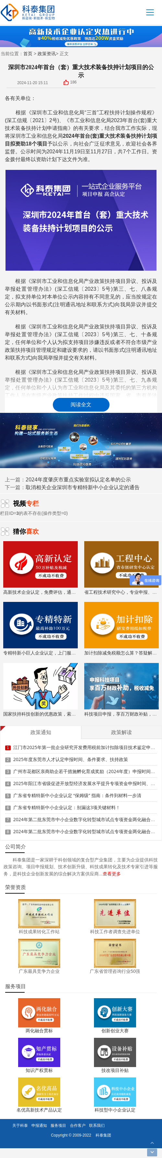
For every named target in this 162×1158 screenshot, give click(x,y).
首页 (27, 53)
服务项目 (58, 1125)
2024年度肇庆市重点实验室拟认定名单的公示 (78, 479)
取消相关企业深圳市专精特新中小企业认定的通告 (83, 487)
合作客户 (78, 1125)
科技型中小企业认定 (115, 1110)
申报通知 (39, 1125)
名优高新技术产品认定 (39, 1110)
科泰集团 (103, 1135)
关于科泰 (20, 1125)
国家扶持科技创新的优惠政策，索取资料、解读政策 (55, 690)
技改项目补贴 (115, 1070)
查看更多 (112, 874)
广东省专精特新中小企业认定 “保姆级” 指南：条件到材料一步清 (77, 789)
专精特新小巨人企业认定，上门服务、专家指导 (50, 629)
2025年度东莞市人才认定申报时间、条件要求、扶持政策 (70, 753)
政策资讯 (47, 53)
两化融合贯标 (39, 1030)
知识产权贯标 (39, 1070)
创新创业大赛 (115, 1030)
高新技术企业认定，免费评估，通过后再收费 (48, 568)
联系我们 (97, 1125)
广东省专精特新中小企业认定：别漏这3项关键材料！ (66, 801)
